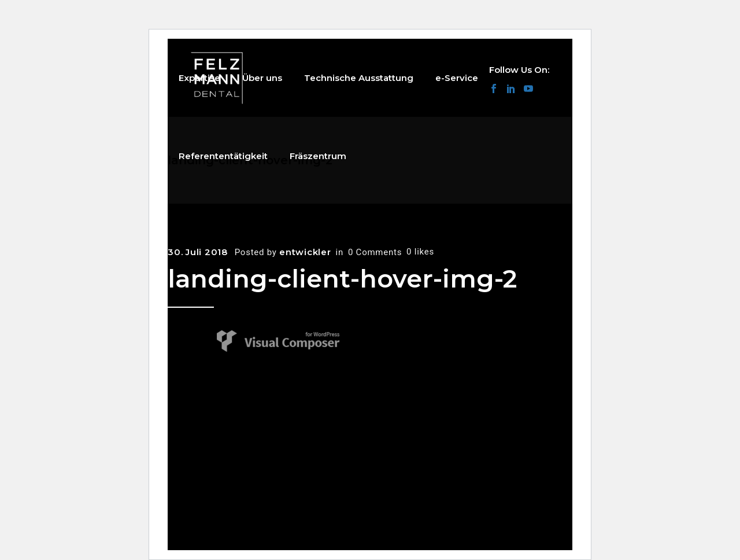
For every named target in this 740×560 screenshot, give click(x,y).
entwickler (305, 251)
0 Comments (375, 252)
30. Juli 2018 (198, 251)
